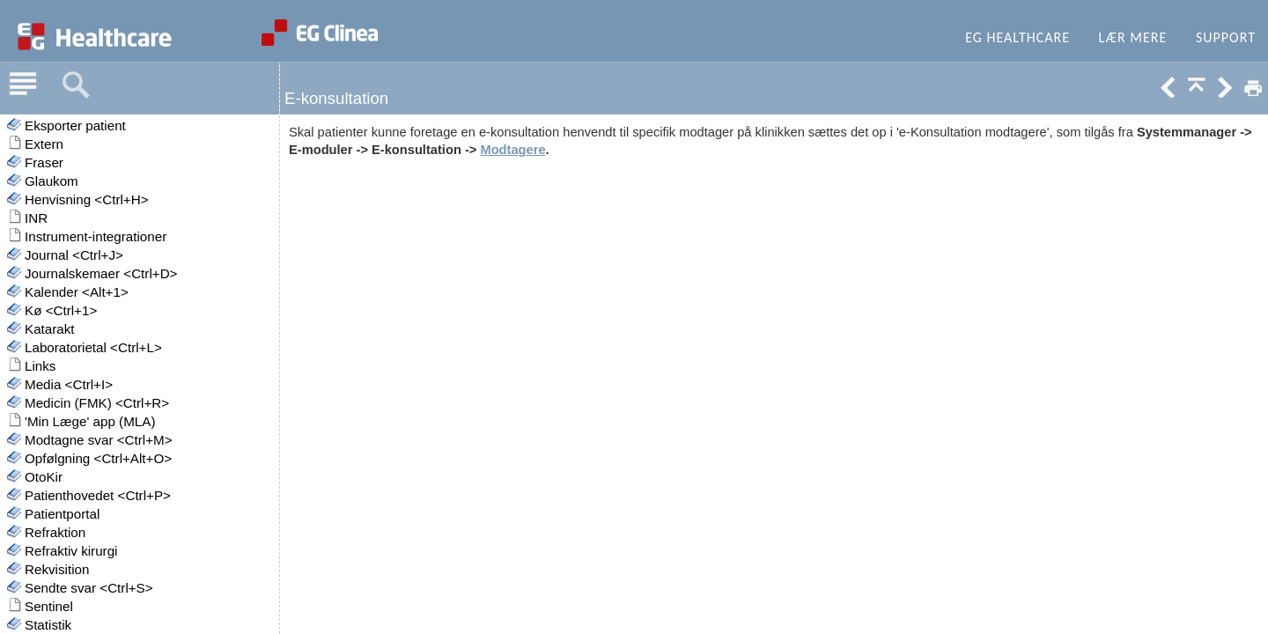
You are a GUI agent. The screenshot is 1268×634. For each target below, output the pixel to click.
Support (1226, 37)
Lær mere (1133, 37)
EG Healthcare (1017, 37)
